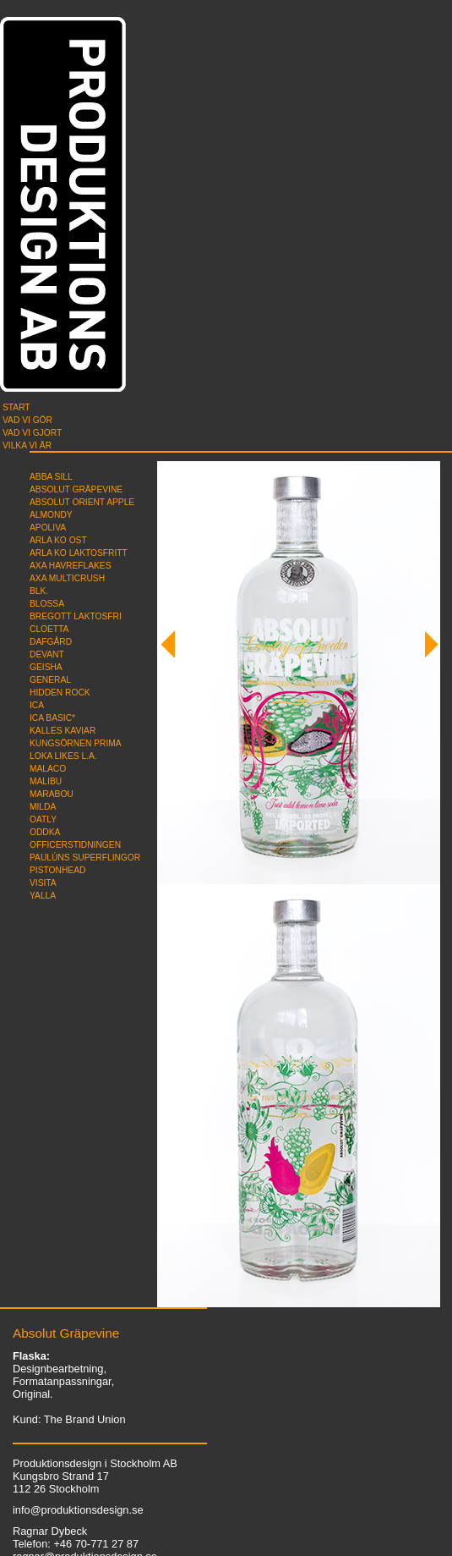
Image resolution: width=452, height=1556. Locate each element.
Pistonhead (57, 870)
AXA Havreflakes (71, 565)
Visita (43, 883)
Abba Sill (51, 476)
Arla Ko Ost (58, 540)
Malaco (48, 768)
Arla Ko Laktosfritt (79, 553)
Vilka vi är (27, 445)
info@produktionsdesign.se (78, 1510)
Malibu (46, 781)
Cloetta (49, 629)
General (50, 680)
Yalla (43, 895)
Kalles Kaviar (62, 730)
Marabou (52, 794)
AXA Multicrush (67, 578)
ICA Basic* (52, 718)
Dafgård (51, 641)
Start (16, 407)
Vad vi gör (27, 420)
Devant (47, 654)
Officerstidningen (75, 844)
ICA (37, 705)
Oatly (43, 819)
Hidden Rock (60, 692)
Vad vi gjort (32, 432)
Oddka (45, 832)
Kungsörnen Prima (76, 743)
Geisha (46, 667)
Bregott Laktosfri (76, 616)
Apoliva (48, 527)
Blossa (47, 603)
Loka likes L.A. (63, 756)
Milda (43, 806)
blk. (39, 591)
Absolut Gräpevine (76, 489)
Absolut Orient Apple (82, 502)
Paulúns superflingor (85, 857)
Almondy (51, 515)
